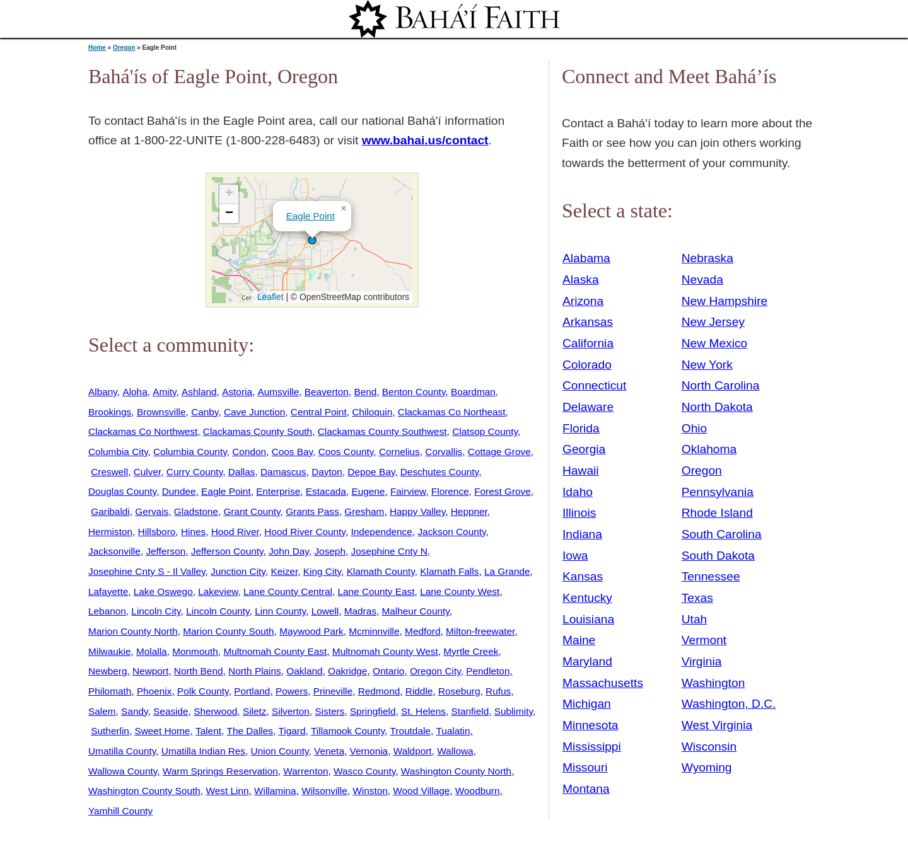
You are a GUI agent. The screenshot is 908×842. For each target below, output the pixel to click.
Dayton (326, 471)
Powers (292, 691)
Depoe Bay (371, 471)
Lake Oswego (163, 591)
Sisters (329, 711)
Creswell (109, 471)
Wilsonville (324, 790)
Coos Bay (292, 451)
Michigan (586, 703)
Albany (102, 391)
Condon (249, 451)
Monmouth (195, 651)
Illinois (579, 512)
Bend (365, 391)
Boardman (473, 391)
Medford (422, 631)
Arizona (582, 301)
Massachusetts (602, 682)
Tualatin (453, 730)
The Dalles (250, 730)
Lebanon (107, 611)
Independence (381, 531)
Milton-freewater (480, 631)
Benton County (413, 391)
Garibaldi (110, 511)
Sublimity (513, 711)
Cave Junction (254, 412)
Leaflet (269, 297)
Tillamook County (348, 730)
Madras (360, 611)
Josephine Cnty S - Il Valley (147, 571)
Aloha (134, 391)
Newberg (107, 671)
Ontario (388, 671)
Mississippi (591, 746)
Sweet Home (162, 730)
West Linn (227, 790)
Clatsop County (485, 431)
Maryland (587, 661)
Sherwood (215, 711)
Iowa (575, 555)
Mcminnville (374, 631)
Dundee (179, 491)
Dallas (241, 471)
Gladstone (196, 511)
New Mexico (715, 343)
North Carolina (721, 385)
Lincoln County (217, 611)
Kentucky (587, 597)
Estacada (326, 491)
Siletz (255, 711)
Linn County (280, 611)
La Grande (507, 571)
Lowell (325, 611)
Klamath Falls (449, 571)
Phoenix (154, 691)
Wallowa (455, 751)
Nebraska (707, 258)
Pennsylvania (718, 492)
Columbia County (190, 451)
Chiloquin (372, 412)
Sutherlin (110, 730)
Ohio (694, 428)
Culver (147, 471)
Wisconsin (709, 746)
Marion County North (133, 631)
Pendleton (487, 671)
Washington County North (456, 771)
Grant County (251, 511)
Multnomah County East (275, 651)
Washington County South (144, 790)
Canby (204, 412)
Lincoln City (155, 611)
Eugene (368, 491)
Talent (208, 730)
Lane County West (459, 591)
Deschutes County (439, 471)
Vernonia (369, 751)
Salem (102, 711)
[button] (312, 240)
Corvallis (443, 451)
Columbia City (118, 451)
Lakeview (218, 591)
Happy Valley (417, 511)
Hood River (235, 531)
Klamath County (381, 571)
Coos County (346, 451)
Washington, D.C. (729, 703)
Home (97, 47)
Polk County (203, 691)
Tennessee (711, 576)
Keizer (284, 571)
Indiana (582, 534)
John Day (289, 551)
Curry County (194, 471)
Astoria (237, 391)
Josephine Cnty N (389, 551)
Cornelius (399, 451)
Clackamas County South (257, 431)
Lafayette (108, 591)
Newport (150, 671)
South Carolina (722, 534)
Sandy (134, 711)
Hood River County (305, 531)
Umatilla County (122, 751)
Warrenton (305, 771)
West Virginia (717, 725)
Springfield (373, 711)
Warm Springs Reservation (220, 771)
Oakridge (347, 671)
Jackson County (451, 531)
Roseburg (459, 691)
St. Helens (423, 711)
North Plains (254, 671)
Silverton (291, 711)
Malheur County (416, 611)
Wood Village (421, 790)
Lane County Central (287, 591)
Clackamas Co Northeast (452, 412)
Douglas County (122, 491)
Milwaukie (109, 651)
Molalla (151, 651)
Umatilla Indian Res (203, 751)
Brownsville (161, 412)
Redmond (379, 691)
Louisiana (588, 619)
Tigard (292, 730)
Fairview (408, 491)
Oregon (124, 47)
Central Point (319, 412)
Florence (450, 491)
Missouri (584, 767)
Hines (193, 531)
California (588, 343)
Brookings (109, 412)
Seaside (171, 711)
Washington (713, 682)
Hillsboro (157, 531)
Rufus (498, 691)
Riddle (419, 691)
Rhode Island (717, 512)
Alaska (580, 279)
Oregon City (435, 671)
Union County (280, 751)
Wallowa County (122, 771)
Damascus (283, 471)
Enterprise (278, 491)
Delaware (588, 406)
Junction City (238, 571)
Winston (369, 790)
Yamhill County (120, 810)
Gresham (364, 511)
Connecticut (594, 385)
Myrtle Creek (470, 651)
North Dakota (717, 406)
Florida (581, 428)
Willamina (275, 790)
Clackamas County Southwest (382, 431)
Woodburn (477, 790)
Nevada (702, 279)
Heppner (469, 511)
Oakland (304, 671)
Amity (164, 391)
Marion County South (228, 631)
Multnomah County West (385, 651)
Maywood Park (311, 631)
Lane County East (375, 591)
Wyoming (707, 767)
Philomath (109, 691)
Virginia (702, 661)
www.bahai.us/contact (425, 140)
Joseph (330, 551)
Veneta (329, 751)
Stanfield (470, 711)
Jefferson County (227, 551)
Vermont (704, 640)
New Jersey (713, 321)
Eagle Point (310, 216)
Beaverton (327, 391)
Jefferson (165, 551)
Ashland (199, 391)
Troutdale (410, 730)
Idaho (577, 492)
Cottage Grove (499, 451)
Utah (694, 619)
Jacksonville (114, 551)
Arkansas (587, 321)
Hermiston (110, 531)
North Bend (198, 671)
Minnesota (590, 725)
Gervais (151, 511)
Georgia (583, 449)
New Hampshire (725, 301)
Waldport (412, 751)
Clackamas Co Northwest (142, 431)
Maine (578, 640)
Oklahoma (709, 449)
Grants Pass (312, 511)
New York (707, 364)
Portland (252, 691)
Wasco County (364, 771)
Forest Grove (502, 491)
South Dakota (718, 555)
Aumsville (279, 391)
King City (322, 571)
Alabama (586, 258)
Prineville (332, 691)
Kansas (582, 576)
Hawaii (580, 470)
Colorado (587, 364)
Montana (586, 788)
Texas (697, 597)
